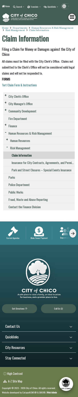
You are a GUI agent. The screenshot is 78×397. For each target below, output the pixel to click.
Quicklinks (12, 336)
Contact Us (12, 326)
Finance (13, 126)
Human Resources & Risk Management (52, 27)
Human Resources (20, 140)
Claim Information (39, 30)
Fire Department (18, 118)
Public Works (16, 192)
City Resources (15, 347)
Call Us (58, 308)
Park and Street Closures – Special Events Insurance (41, 170)
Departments (20, 27)
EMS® (42, 392)
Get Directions (19, 308)
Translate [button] (34, 6)
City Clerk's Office (19, 96)
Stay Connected (15, 357)
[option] (13, 233)
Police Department (19, 184)
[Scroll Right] (72, 233)
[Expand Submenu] (5, 95)
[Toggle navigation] (72, 17)
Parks (12, 177)
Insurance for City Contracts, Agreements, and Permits (43, 162)
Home (7, 6)
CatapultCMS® (29, 392)
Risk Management (15, 30)
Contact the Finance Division (25, 206)
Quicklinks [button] (52, 6)
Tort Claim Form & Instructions (19, 85)
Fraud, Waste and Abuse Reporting (28, 199)
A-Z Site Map (12, 381)
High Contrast (15, 373)
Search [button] (19, 6)
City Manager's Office (21, 103)
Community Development (22, 111)
